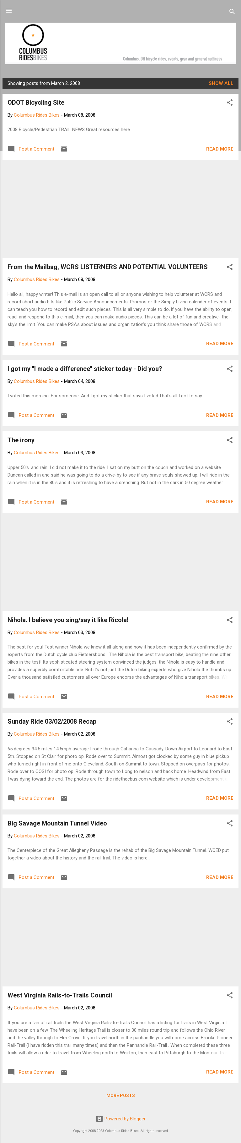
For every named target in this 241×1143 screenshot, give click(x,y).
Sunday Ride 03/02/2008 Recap (52, 721)
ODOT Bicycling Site (36, 102)
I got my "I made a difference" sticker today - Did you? (85, 369)
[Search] (232, 12)
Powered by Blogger (121, 1119)
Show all (221, 83)
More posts (120, 1095)
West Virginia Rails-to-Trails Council (60, 995)
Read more (219, 149)
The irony (21, 440)
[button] (229, 103)
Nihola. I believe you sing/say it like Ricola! (68, 620)
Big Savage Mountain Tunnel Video (57, 823)
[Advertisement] (120, 209)
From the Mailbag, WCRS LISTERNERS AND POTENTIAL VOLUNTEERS (108, 267)
